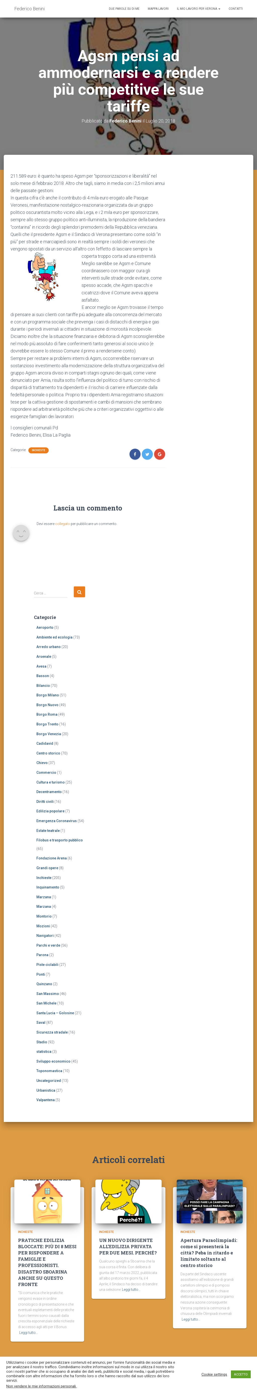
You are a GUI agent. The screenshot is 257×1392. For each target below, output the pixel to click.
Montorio (44, 916)
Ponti (40, 974)
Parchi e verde (48, 945)
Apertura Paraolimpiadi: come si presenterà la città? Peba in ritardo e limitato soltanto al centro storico (208, 1255)
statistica (43, 1052)
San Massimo (47, 993)
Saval (40, 1023)
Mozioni (43, 926)
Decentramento (49, 792)
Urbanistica (45, 1090)
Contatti (236, 9)
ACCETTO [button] (241, 1374)
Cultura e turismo (50, 782)
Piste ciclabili (47, 965)
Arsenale (43, 657)
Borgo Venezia (48, 734)
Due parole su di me (124, 9)
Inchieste (38, 450)
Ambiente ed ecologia (54, 637)
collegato (62, 524)
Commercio (46, 773)
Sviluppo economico (53, 1061)
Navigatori (45, 936)
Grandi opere (47, 868)
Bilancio (43, 685)
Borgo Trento (47, 724)
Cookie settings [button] (214, 1374)
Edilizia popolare (50, 811)
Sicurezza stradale (52, 1032)
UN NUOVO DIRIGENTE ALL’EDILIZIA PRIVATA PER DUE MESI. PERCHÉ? (128, 1249)
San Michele (46, 1003)
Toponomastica (49, 1071)
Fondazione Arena (51, 858)
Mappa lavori (158, 9)
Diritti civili (45, 802)
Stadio (41, 1042)
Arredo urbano (48, 647)
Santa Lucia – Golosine (55, 1013)
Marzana (43, 897)
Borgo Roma (46, 714)
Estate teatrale (48, 830)
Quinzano (44, 984)
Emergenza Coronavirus (56, 821)
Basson (42, 676)
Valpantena (45, 1100)
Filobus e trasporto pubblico (59, 840)
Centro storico (48, 753)
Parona (42, 955)
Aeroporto (44, 627)
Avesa (41, 666)
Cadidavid (44, 743)
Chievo (42, 763)
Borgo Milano (47, 695)
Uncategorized (48, 1081)
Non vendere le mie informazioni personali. (41, 1386)
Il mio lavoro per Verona (198, 9)
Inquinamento (47, 887)
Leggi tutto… (28, 1335)
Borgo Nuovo (47, 705)
